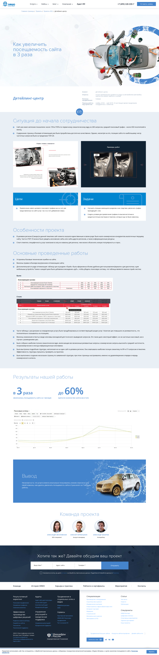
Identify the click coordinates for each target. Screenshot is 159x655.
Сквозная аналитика (19, 607)
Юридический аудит (41, 607)
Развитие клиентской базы (21, 621)
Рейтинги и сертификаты (94, 586)
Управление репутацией (42, 623)
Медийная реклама (63, 605)
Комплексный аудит (41, 605)
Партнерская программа (65, 616)
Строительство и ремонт (94, 602)
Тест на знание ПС (62, 623)
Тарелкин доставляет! (127, 620)
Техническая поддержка (20, 628)
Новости (123, 602)
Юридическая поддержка (43, 625)
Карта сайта (16, 641)
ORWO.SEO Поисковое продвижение (64, 619)
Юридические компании (94, 604)
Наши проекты (125, 623)
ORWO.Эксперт (125, 613)
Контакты (142, 586)
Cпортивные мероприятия (129, 618)
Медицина (90, 611)
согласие (64, 573)
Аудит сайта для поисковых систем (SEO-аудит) (43, 601)
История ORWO (38, 586)
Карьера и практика (64, 586)
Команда (17, 586)
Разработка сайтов (19, 623)
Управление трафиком (20, 605)
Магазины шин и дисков (94, 616)
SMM (58, 608)
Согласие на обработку (20, 637)
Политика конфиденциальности (23, 639)
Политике (116, 573)
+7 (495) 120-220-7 (126, 4)
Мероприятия (121, 586)
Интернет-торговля (93, 609)
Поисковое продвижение (21, 603)
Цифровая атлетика (127, 616)
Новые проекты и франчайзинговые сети (99, 606)
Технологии (16, 625)
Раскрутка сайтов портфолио (121, 633)
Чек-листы (124, 599)
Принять (152, 652)
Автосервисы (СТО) (92, 618)
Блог (55, 4)
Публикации (124, 604)
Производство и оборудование (96, 599)
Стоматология (91, 614)
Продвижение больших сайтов (100, 633)
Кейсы (44, 4)
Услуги (33, 4)
